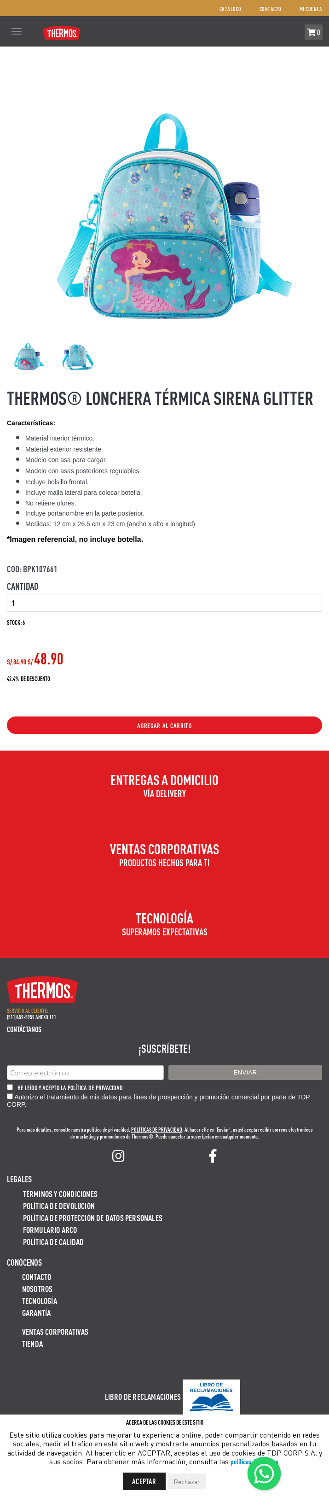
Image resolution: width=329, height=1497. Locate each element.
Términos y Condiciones (60, 1193)
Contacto (271, 9)
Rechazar (186, 1481)
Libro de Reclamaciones (143, 1396)
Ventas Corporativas (55, 1331)
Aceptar (144, 1481)
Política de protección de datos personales (92, 1217)
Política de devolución (59, 1205)
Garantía (36, 1312)
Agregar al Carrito (164, 725)
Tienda (32, 1343)
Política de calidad (53, 1241)
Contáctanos (24, 1029)
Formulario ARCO (50, 1229)
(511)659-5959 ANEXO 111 (31, 1017)
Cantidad (22, 586)
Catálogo (230, 9)
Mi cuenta (311, 9)
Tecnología (39, 1300)
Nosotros (37, 1288)
